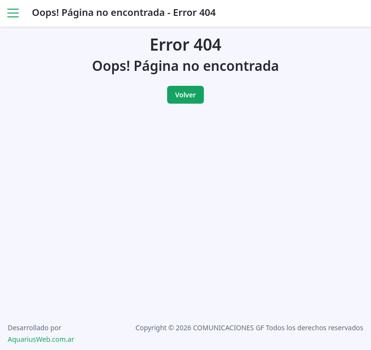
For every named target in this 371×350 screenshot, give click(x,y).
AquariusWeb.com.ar (41, 339)
